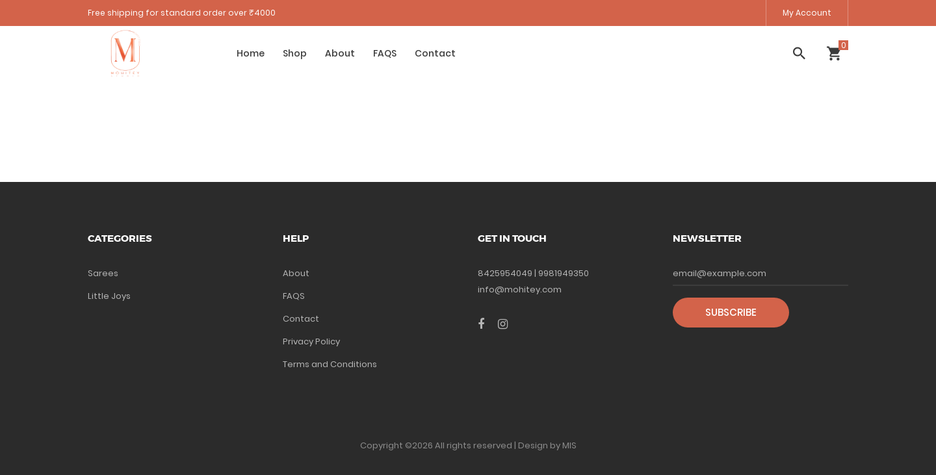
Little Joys (109, 296)
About (340, 53)
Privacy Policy (311, 341)
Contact (435, 53)
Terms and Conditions (330, 364)
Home (251, 53)
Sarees (103, 273)
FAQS (384, 53)
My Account (807, 12)
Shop (295, 53)
